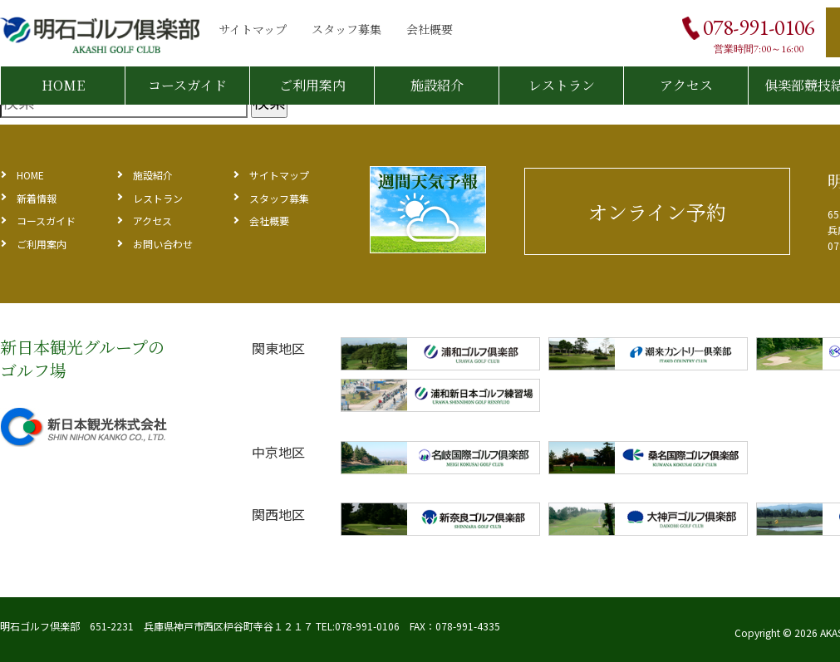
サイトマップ (253, 29)
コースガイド (187, 85)
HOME (63, 85)
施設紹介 (437, 85)
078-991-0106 (758, 27)
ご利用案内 (312, 85)
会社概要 (429, 29)
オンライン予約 (656, 211)
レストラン (561, 85)
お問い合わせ (163, 244)
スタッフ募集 (346, 29)
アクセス (686, 85)
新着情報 (36, 198)
